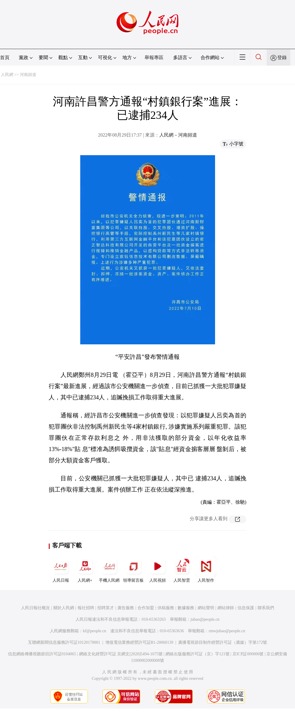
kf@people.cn (94, 631)
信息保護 (245, 608)
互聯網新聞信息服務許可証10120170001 (64, 642)
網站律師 (225, 608)
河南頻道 (28, 74)
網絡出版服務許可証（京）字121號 (197, 654)
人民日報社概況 (35, 608)
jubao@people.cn (205, 619)
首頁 (4, 57)
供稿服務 (166, 608)
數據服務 (186, 608)
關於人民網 (63, 608)
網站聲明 (206, 608)
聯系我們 (266, 608)
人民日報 (60, 569)
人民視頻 (157, 569)
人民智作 (206, 569)
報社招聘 (86, 608)
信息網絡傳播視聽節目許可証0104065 (42, 654)
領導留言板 (133, 569)
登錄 (282, 57)
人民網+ (85, 569)
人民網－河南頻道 (178, 134)
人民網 (7, 74)
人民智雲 (181, 569)
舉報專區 (154, 57)
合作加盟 (145, 608)
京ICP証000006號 (248, 654)
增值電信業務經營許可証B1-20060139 (139, 642)
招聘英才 (105, 608)
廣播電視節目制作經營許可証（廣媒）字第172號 (222, 642)
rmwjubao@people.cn (227, 631)
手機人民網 (109, 569)
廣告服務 (125, 608)
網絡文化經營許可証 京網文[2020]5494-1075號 (121, 654)
